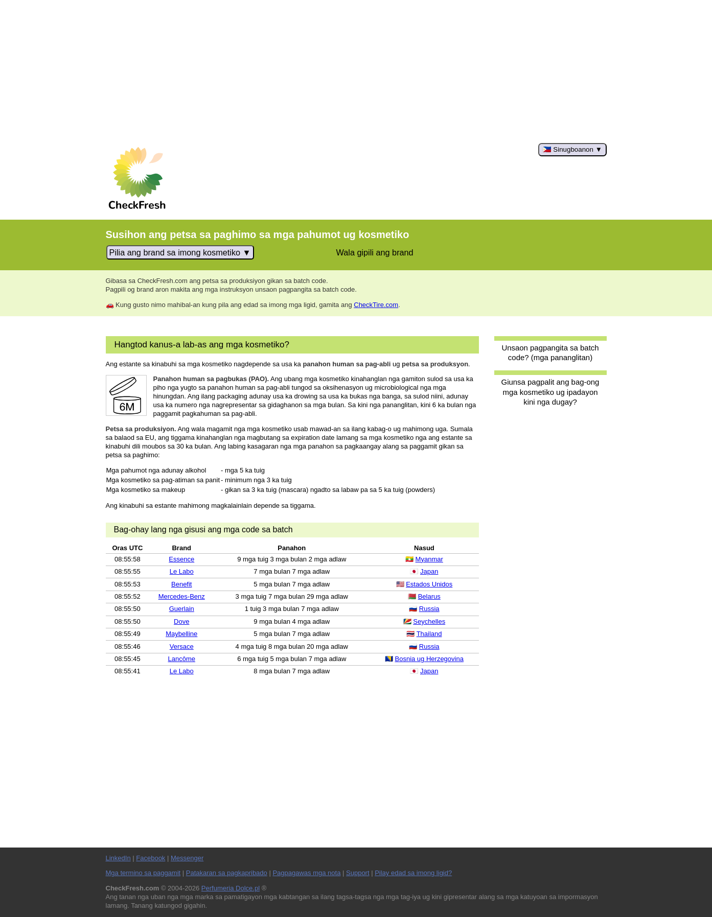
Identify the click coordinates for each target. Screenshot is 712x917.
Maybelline (181, 634)
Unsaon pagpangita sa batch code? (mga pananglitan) (550, 352)
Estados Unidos (429, 584)
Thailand (429, 634)
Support (358, 873)
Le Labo (182, 571)
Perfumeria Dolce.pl (230, 888)
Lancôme (181, 659)
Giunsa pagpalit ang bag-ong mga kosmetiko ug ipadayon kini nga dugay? (550, 392)
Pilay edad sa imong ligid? (413, 873)
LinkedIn (118, 858)
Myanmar (429, 559)
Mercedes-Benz (181, 596)
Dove (181, 621)
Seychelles (429, 621)
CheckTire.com (376, 305)
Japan (429, 571)
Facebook (150, 858)
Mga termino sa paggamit (143, 873)
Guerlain (181, 609)
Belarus (429, 596)
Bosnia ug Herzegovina (429, 659)
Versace (182, 646)
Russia (429, 609)
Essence (181, 559)
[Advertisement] (356, 71)
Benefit (181, 584)
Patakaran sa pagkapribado (226, 873)
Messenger (187, 858)
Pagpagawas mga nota (306, 873)
